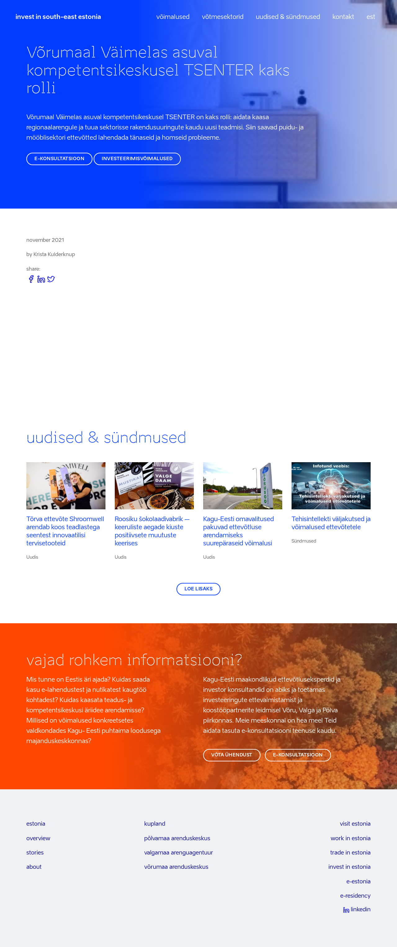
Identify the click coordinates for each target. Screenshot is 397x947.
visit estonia (355, 824)
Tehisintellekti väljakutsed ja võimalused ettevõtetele (331, 523)
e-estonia (358, 882)
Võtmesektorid (222, 17)
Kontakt (343, 17)
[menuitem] (371, 17)
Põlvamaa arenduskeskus (177, 838)
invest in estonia (349, 867)
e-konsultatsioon (59, 159)
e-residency (355, 896)
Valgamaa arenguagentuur (178, 853)
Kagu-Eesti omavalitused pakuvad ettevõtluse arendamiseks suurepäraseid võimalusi (238, 531)
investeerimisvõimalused (137, 159)
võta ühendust (231, 755)
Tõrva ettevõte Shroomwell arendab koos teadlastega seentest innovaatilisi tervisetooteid (65, 531)
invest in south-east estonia (58, 17)
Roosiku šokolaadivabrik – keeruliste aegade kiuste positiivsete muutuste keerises (152, 531)
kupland (154, 824)
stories (35, 853)
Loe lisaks (198, 589)
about (34, 867)
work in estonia (351, 838)
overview (38, 838)
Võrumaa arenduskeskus (176, 867)
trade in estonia (350, 853)
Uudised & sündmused (288, 17)
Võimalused (173, 17)
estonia (35, 824)
